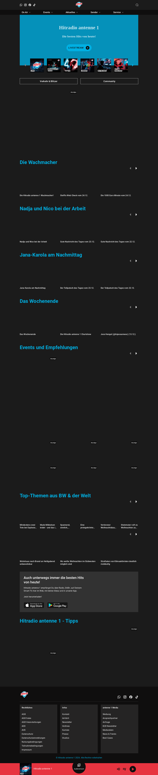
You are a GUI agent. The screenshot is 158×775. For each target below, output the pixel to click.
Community (109, 81)
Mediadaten (108, 730)
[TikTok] (136, 697)
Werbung (107, 714)
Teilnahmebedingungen (32, 746)
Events (48, 12)
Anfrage (106, 722)
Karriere (65, 730)
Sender (96, 12)
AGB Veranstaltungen (31, 722)
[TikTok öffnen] (34, 5)
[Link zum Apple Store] (34, 605)
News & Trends (109, 734)
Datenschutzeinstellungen (33, 738)
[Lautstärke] (118, 769)
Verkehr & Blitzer (48, 81)
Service (118, 12)
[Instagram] (124, 697)
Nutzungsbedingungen (32, 742)
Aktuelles (72, 12)
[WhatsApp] (119, 697)
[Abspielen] (132, 769)
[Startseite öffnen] (79, 5)
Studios (65, 738)
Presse (65, 734)
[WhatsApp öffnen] (21, 5)
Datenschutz (27, 734)
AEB (23, 726)
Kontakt (65, 714)
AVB (23, 730)
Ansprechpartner (110, 718)
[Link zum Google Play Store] (57, 605)
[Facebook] (130, 697)
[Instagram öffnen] (25, 5)
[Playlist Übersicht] (124, 769)
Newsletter (67, 722)
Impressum (27, 750)
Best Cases (108, 738)
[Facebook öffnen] (30, 5)
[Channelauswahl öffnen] (137, 5)
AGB (24, 714)
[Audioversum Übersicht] (79, 767)
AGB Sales (26, 718)
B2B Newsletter (109, 726)
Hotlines (66, 726)
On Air (26, 12)
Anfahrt (65, 718)
